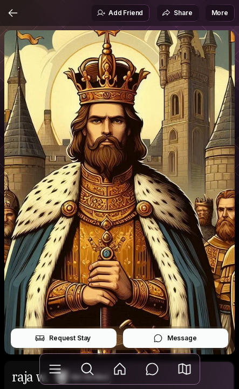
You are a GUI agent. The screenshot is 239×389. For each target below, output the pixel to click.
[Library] (55, 369)
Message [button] (175, 338)
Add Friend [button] (120, 13)
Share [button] (177, 13)
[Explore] (87, 369)
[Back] (13, 13)
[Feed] (120, 369)
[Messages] (152, 369)
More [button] (219, 13)
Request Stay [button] (63, 338)
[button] (184, 369)
